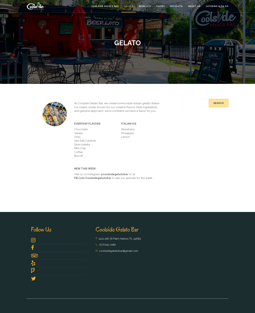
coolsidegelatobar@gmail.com (118, 250)
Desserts (176, 6)
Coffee (160, 6)
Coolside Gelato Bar (105, 6)
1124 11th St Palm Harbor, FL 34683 (120, 238)
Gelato (128, 6)
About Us (194, 6)
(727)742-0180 (107, 244)
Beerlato (145, 6)
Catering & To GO (217, 6)
